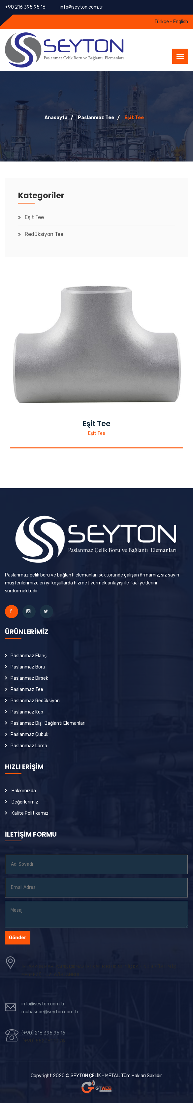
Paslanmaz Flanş (29, 656)
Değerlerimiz (25, 802)
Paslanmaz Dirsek (29, 678)
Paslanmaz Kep (27, 712)
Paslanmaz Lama (29, 746)
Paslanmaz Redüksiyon (35, 701)
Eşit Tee (134, 117)
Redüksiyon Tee (44, 234)
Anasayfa (56, 117)
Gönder (17, 938)
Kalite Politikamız (30, 813)
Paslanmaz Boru (28, 667)
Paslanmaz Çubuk (29, 734)
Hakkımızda (24, 791)
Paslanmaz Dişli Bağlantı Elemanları (48, 723)
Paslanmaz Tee (96, 117)
